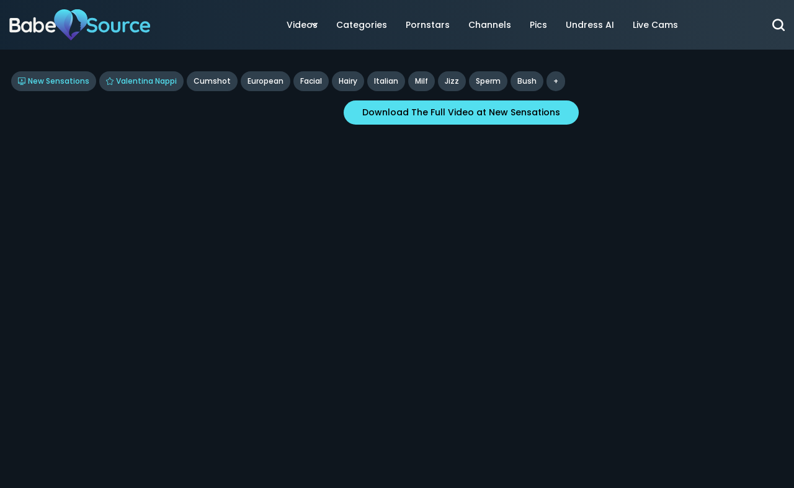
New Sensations (53, 81)
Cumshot (212, 81)
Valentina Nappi (141, 81)
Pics (538, 25)
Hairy (348, 81)
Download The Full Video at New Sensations (461, 112)
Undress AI (590, 25)
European (265, 81)
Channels (489, 25)
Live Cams (655, 25)
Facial (311, 81)
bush (527, 81)
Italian (386, 81)
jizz (452, 81)
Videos (302, 25)
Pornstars (428, 25)
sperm (488, 81)
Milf (421, 81)
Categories (361, 25)
